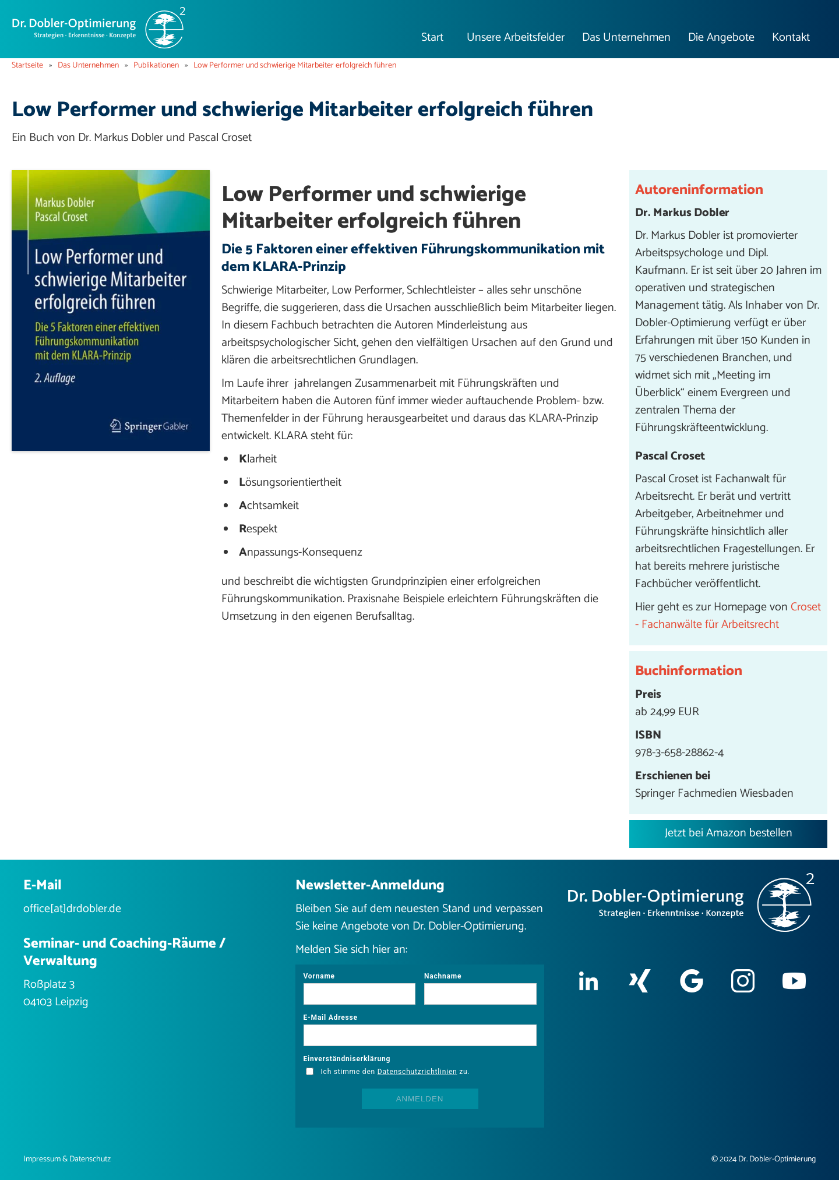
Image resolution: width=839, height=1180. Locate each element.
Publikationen (156, 65)
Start (432, 37)
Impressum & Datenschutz (67, 1159)
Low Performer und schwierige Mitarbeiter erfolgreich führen (294, 65)
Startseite (27, 65)
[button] (516, 37)
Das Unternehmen (88, 65)
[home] (99, 28)
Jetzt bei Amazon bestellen (728, 833)
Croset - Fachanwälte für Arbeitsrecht (728, 616)
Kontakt (791, 37)
